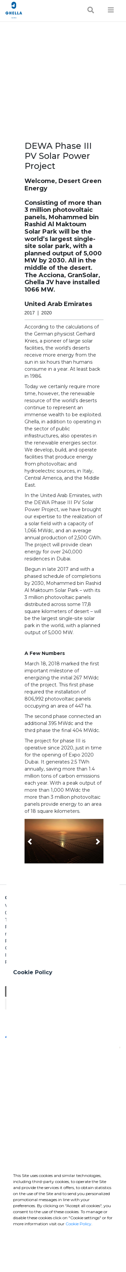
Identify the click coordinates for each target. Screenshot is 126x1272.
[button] (64, 841)
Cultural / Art (54, 1004)
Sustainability (21, 1004)
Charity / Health (72, 991)
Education (40, 991)
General (15, 991)
